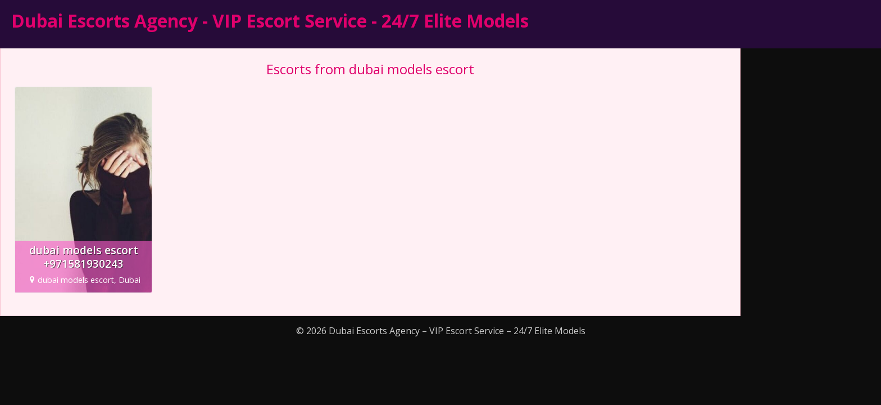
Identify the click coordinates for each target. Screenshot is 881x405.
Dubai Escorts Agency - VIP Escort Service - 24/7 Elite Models (270, 20)
